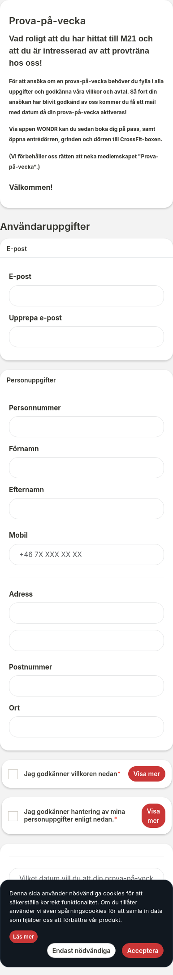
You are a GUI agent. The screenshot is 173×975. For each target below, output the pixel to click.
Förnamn (24, 449)
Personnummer (35, 408)
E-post (20, 276)
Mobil (18, 535)
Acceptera (143, 950)
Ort (14, 708)
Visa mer (146, 773)
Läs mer (23, 936)
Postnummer (30, 667)
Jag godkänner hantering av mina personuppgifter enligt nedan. (74, 815)
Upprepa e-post (35, 318)
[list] (86, 797)
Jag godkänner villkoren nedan (72, 773)
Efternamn (26, 489)
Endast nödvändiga (81, 950)
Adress (21, 594)
